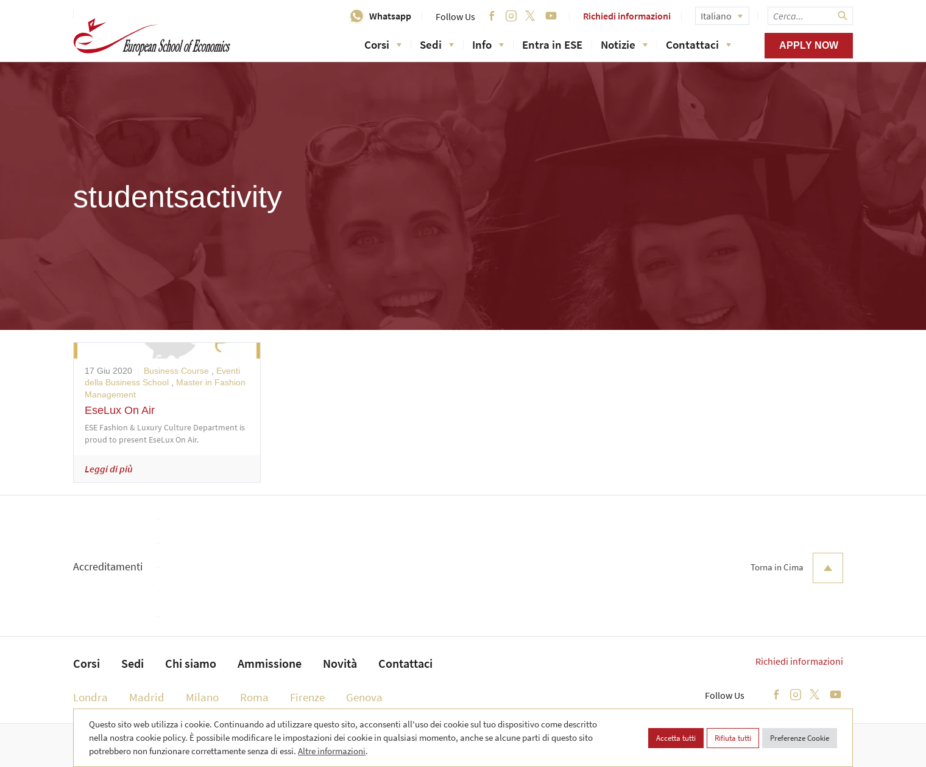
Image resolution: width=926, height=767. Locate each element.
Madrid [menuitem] (146, 697)
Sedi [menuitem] (132, 663)
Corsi (382, 44)
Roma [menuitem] (254, 697)
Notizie (624, 44)
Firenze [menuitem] (307, 697)
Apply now (808, 45)
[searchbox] (810, 16)
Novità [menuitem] (340, 663)
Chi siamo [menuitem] (190, 663)
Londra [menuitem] (90, 697)
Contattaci (698, 44)
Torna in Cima (797, 568)
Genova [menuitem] (364, 697)
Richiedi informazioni (627, 16)
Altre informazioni (332, 751)
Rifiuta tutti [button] (733, 738)
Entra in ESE (552, 44)
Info (488, 44)
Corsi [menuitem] (86, 663)
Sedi (437, 44)
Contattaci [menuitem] (405, 663)
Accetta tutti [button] (676, 738)
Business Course (176, 371)
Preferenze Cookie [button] (799, 738)
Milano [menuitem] (202, 697)
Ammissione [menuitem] (270, 663)
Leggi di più (109, 469)
